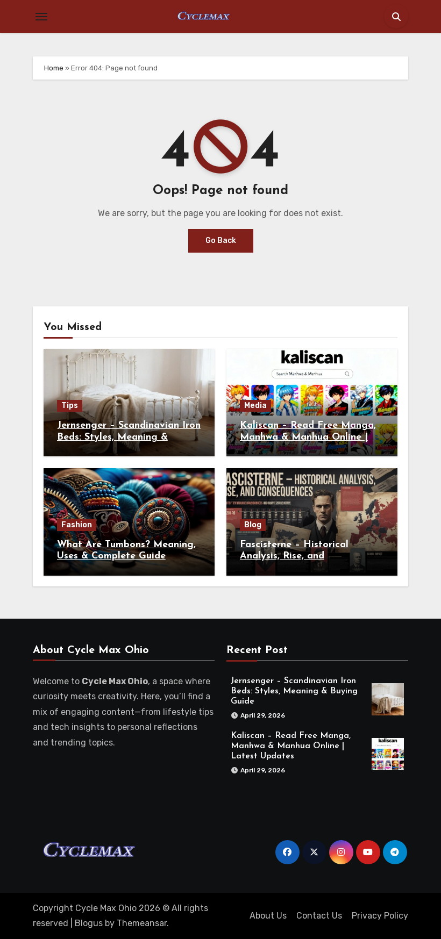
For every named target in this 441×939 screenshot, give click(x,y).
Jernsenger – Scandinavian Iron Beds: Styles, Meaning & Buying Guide (129, 437)
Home (53, 68)
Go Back (220, 240)
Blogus (89, 923)
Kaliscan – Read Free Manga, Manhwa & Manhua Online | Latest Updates (308, 437)
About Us (268, 916)
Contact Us (319, 916)
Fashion (76, 524)
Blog (252, 524)
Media (255, 405)
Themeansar (142, 923)
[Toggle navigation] (41, 16)
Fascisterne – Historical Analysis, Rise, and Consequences (294, 556)
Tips (69, 405)
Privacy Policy (380, 916)
